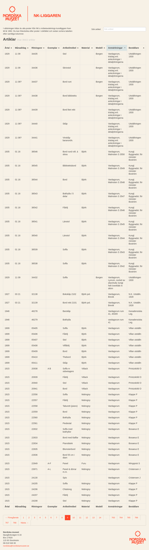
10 (74, 517)
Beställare (134, 48)
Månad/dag (20, 48)
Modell (99, 48)
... (106, 517)
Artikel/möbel (69, 48)
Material (86, 48)
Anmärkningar (115, 48)
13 (93, 517)
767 (7, 523)
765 (128, 517)
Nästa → (24, 523)
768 (14, 523)
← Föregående (12, 517)
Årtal (7, 48)
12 (87, 517)
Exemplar (52, 48)
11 (80, 517)
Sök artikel (96, 29)
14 (100, 517)
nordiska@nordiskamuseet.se (16, 546)
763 (113, 517)
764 (121, 517)
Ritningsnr (37, 48)
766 (136, 517)
